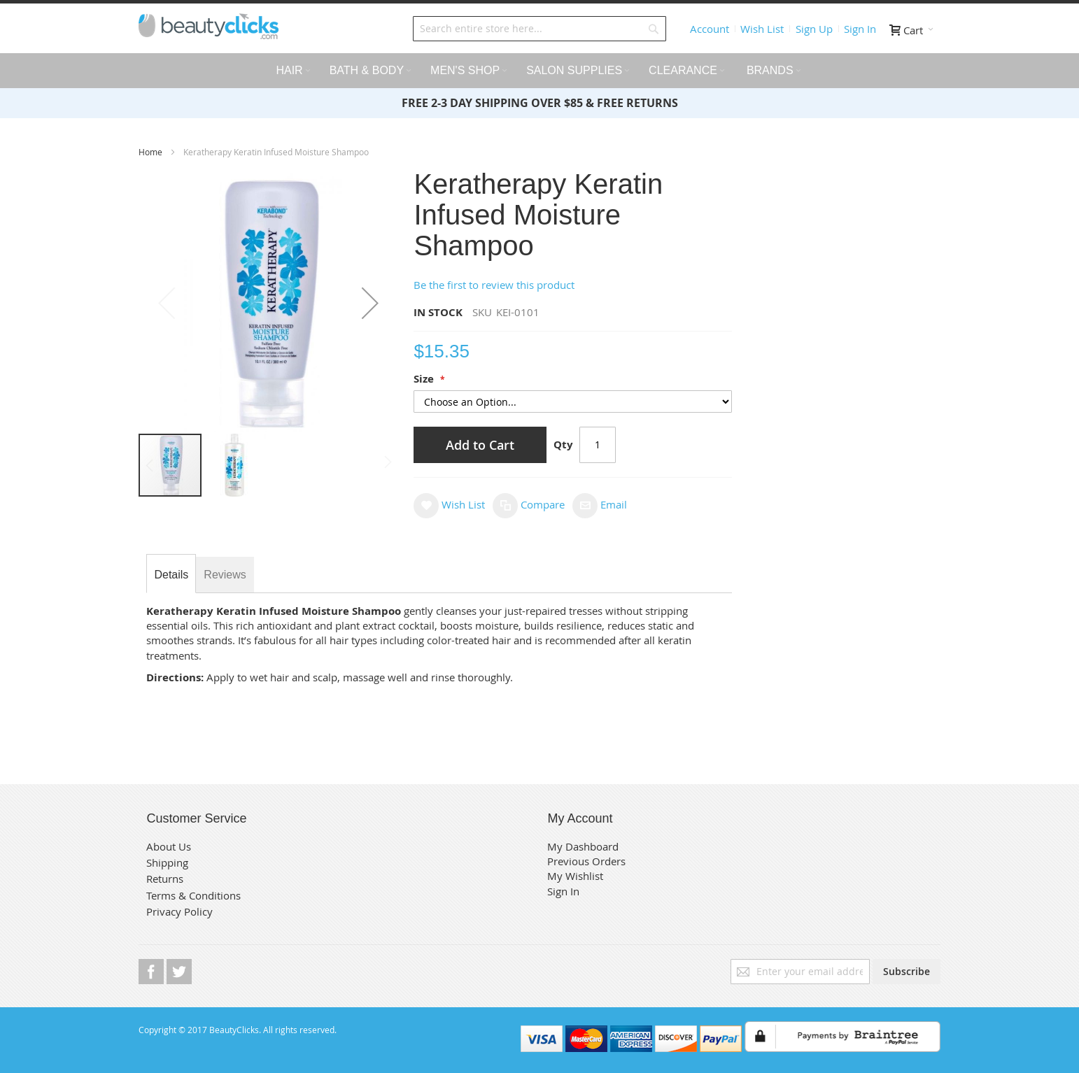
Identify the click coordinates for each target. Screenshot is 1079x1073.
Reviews (225, 575)
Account (709, 29)
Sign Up (814, 29)
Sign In (860, 29)
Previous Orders (586, 861)
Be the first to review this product (494, 285)
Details (171, 575)
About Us (168, 846)
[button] (370, 302)
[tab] (171, 574)
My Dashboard (583, 846)
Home (151, 151)
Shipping (167, 862)
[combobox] (539, 28)
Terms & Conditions (193, 895)
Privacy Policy (179, 911)
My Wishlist (575, 876)
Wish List (762, 29)
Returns (164, 879)
